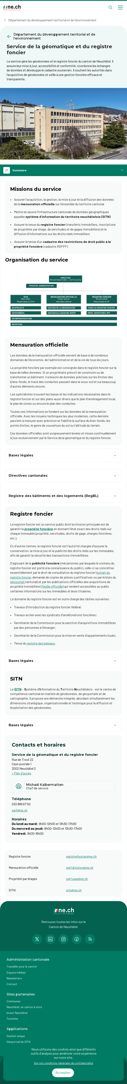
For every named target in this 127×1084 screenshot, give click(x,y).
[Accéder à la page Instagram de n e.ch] (64, 939)
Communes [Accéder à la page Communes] (13, 1001)
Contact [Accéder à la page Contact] (12, 984)
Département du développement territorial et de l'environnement (52, 20)
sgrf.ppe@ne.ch (77, 879)
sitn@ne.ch (74, 890)
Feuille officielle (52, 586)
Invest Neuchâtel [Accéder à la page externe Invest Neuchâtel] (17, 1012)
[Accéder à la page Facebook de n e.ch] (77, 939)
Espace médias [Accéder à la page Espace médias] (16, 972)
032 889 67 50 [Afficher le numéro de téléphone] (21, 804)
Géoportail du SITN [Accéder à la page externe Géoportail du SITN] (18, 1041)
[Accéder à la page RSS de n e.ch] (90, 939)
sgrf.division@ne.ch (79, 867)
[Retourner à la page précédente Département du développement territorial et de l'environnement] (63, 36)
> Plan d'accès (21, 773)
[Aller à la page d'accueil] (12, 7)
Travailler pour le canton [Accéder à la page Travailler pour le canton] (22, 966)
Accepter (63, 1073)
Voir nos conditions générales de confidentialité (63, 1063)
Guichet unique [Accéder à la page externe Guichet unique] (16, 1036)
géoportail (17, 582)
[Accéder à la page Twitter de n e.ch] (37, 939)
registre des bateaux (41, 643)
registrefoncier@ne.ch (81, 856)
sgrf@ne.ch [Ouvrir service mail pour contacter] (19, 810)
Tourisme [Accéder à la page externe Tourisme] (12, 1018)
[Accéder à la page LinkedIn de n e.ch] (50, 939)
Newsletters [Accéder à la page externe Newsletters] (14, 978)
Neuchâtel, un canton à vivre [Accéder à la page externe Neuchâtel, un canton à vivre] (24, 1007)
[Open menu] (120, 7)
